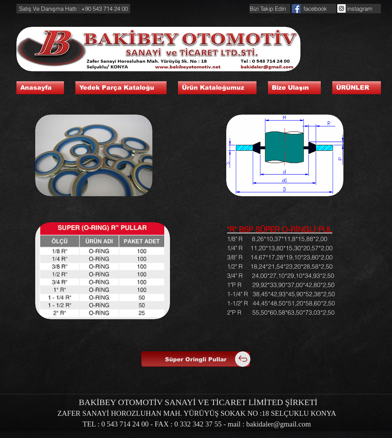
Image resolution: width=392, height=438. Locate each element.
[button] (73, 8)
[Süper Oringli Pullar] (195, 359)
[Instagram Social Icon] (341, 8)
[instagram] (360, 8)
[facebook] (315, 8)
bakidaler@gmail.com (278, 424)
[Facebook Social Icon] (296, 8)
